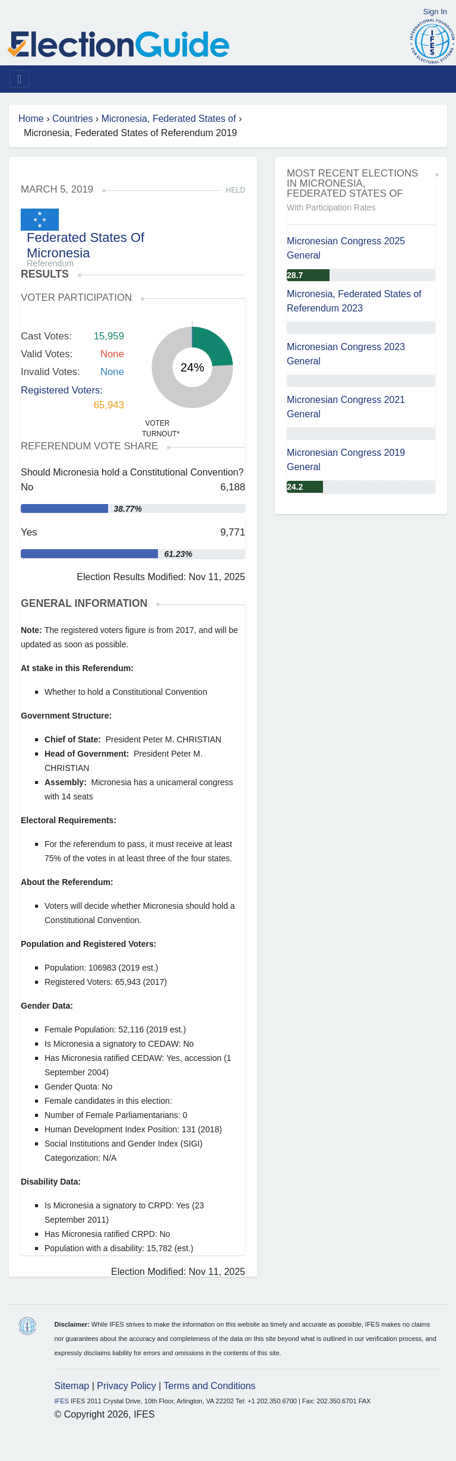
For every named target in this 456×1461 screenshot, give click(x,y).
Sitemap (72, 1386)
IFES (62, 1401)
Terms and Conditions (210, 1386)
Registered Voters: (62, 390)
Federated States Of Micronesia (85, 245)
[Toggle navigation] (19, 79)
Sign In (435, 11)
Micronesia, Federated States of (169, 119)
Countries (72, 119)
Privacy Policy (126, 1386)
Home (31, 119)
